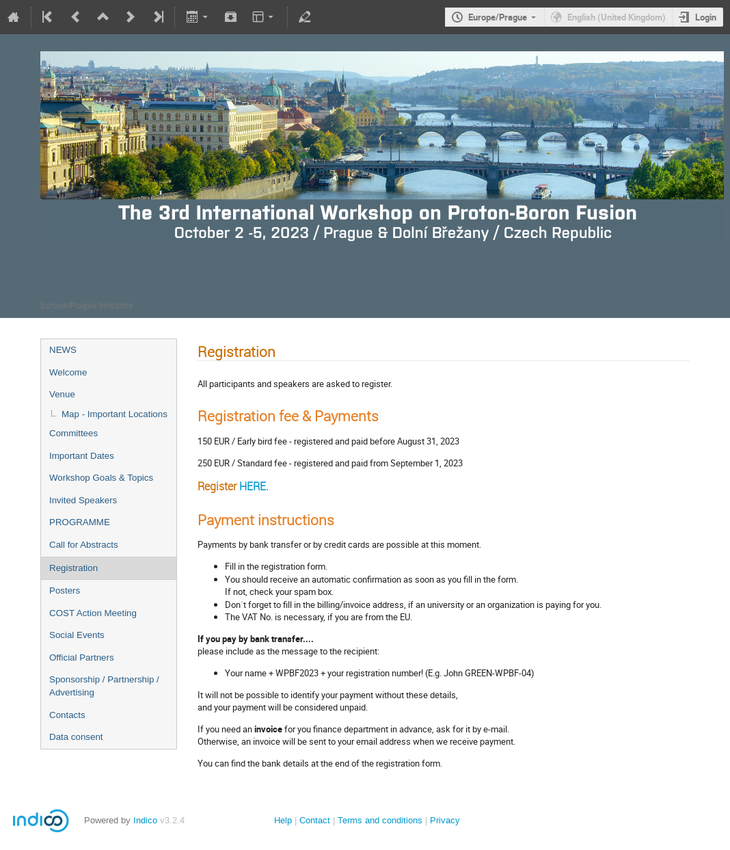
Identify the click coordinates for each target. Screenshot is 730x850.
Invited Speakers (83, 500)
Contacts (67, 715)
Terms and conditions (380, 820)
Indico (145, 820)
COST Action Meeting (93, 613)
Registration (73, 568)
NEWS (63, 350)
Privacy (445, 820)
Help (283, 820)
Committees (73, 433)
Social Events (77, 635)
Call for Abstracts (83, 545)
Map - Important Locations (114, 414)
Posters (64, 590)
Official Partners (81, 657)
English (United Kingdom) (616, 17)
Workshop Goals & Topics (101, 478)
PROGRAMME (79, 522)
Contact (314, 820)
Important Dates (81, 456)
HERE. (254, 486)
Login (705, 17)
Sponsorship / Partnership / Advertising (104, 686)
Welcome (68, 372)
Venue (62, 394)
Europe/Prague (497, 17)
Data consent (76, 737)
